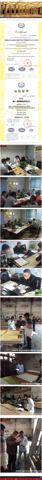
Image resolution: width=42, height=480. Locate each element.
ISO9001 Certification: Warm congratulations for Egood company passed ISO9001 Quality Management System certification (20, 17)
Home (3, 17)
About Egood (6, 17)
